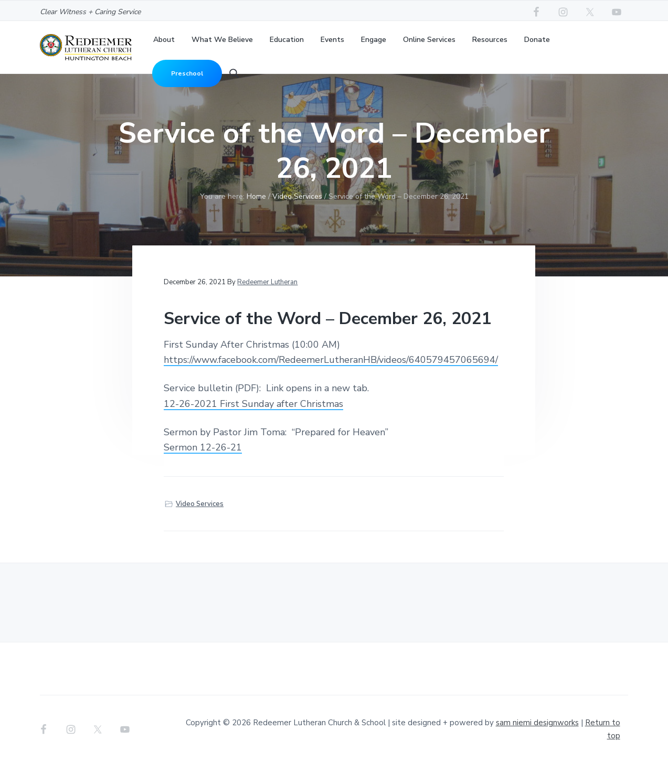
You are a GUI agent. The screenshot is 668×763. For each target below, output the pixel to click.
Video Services (200, 504)
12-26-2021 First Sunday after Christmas (253, 403)
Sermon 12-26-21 (203, 447)
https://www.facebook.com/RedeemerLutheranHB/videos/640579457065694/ (331, 359)
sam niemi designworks (537, 722)
